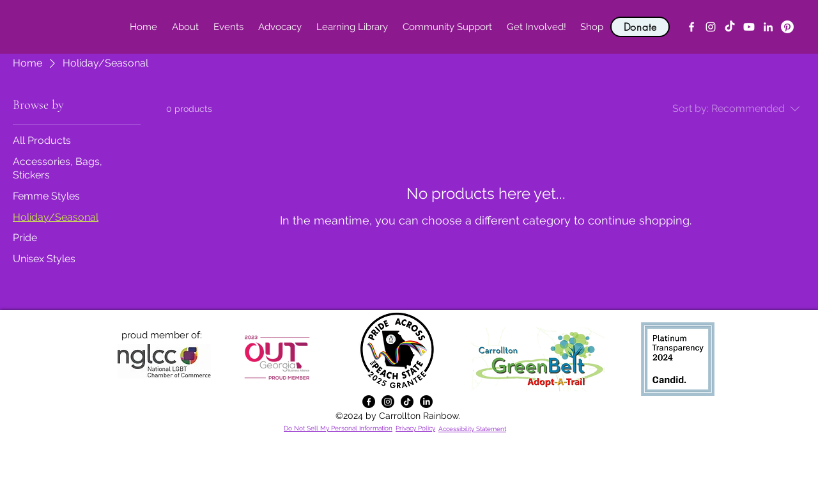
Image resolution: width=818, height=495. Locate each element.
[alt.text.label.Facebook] (691, 26)
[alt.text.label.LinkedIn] (768, 26)
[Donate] (640, 27)
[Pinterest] (787, 26)
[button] (185, 27)
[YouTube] (749, 26)
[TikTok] (729, 26)
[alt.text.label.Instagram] (710, 26)
